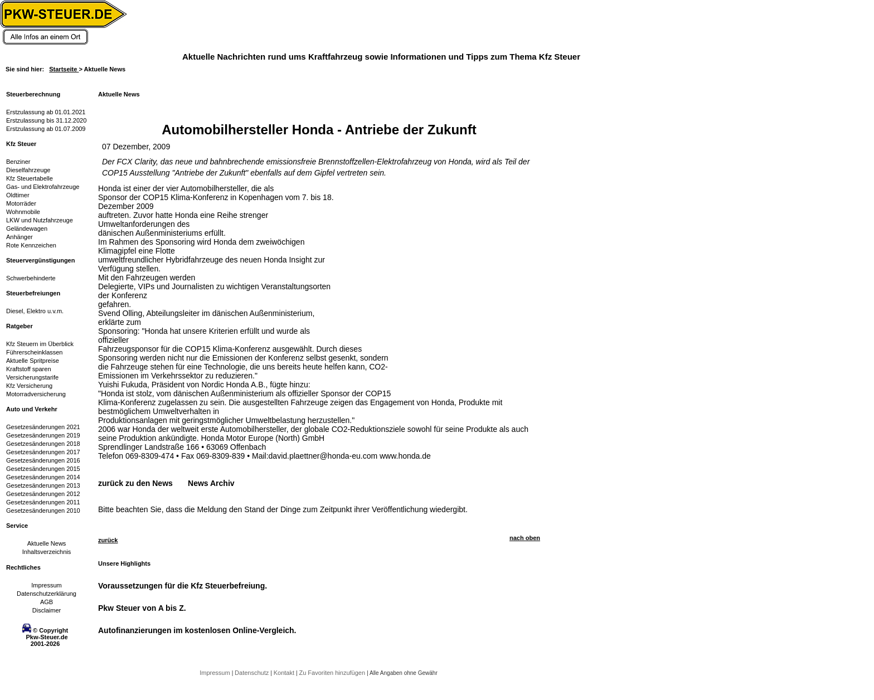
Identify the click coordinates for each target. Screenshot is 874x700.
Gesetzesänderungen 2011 (43, 502)
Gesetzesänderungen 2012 (43, 493)
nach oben (524, 537)
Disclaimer (46, 610)
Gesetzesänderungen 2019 (43, 435)
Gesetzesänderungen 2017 (43, 452)
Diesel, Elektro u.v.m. (35, 311)
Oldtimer (18, 195)
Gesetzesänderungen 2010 (43, 510)
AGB (46, 602)
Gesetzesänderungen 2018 (43, 443)
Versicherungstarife (32, 377)
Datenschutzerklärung (46, 593)
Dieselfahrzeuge (28, 170)
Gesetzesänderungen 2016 (43, 460)
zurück (108, 540)
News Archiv (211, 483)
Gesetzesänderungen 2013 (43, 485)
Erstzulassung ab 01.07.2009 (46, 128)
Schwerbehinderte (31, 278)
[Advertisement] (427, 253)
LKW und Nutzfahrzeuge (39, 220)
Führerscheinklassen (34, 352)
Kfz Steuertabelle (29, 178)
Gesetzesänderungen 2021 (43, 427)
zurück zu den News (135, 483)
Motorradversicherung (36, 394)
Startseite (64, 69)
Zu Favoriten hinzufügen (333, 672)
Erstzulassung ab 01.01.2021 (46, 112)
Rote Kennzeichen (31, 245)
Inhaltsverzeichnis (46, 551)
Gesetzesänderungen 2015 (43, 468)
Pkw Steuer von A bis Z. (142, 608)
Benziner (18, 161)
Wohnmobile (23, 211)
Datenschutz (252, 672)
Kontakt (285, 672)
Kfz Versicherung (29, 385)
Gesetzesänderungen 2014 (43, 477)
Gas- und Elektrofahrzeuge (42, 186)
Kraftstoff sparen (28, 369)
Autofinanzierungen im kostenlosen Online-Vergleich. (197, 630)
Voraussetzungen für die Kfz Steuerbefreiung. (182, 585)
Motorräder (21, 203)
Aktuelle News (46, 543)
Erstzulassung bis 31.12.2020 (46, 120)
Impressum (46, 585)
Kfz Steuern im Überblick (40, 344)
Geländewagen (26, 228)
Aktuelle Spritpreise (32, 360)
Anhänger (19, 237)
